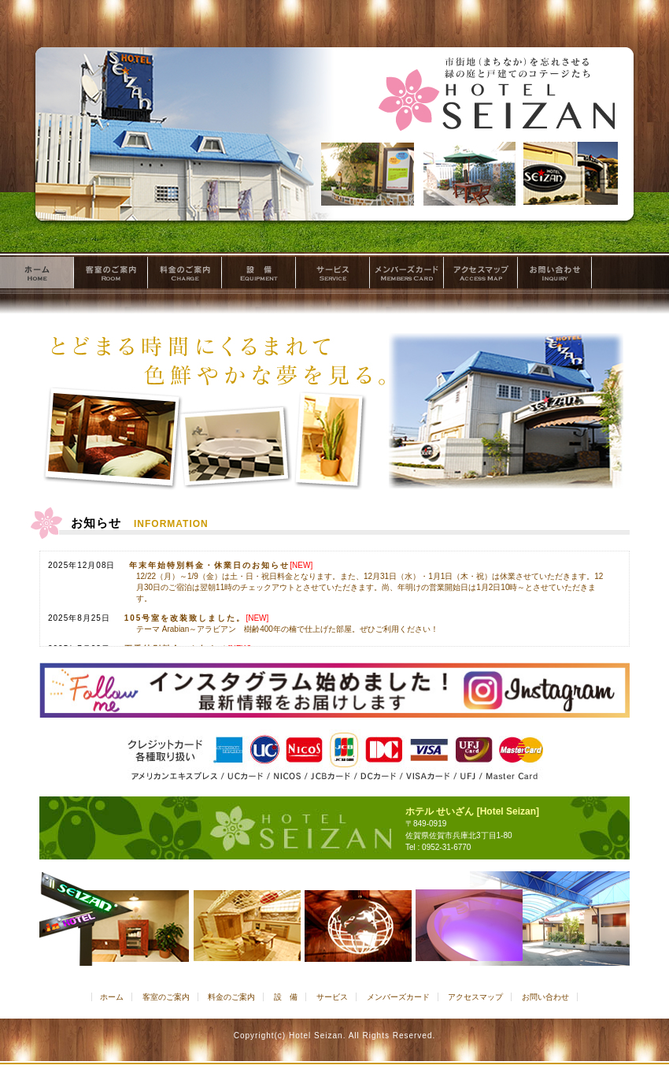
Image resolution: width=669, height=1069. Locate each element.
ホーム (37, 275)
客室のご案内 (111, 275)
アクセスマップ (481, 275)
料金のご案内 (185, 275)
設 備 (259, 275)
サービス (333, 275)
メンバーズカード (407, 275)
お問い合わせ (555, 275)
